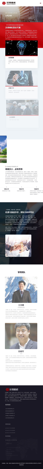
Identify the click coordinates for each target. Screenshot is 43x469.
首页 (6, 13)
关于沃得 (10, 13)
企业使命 (11, 57)
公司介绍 (15, 13)
